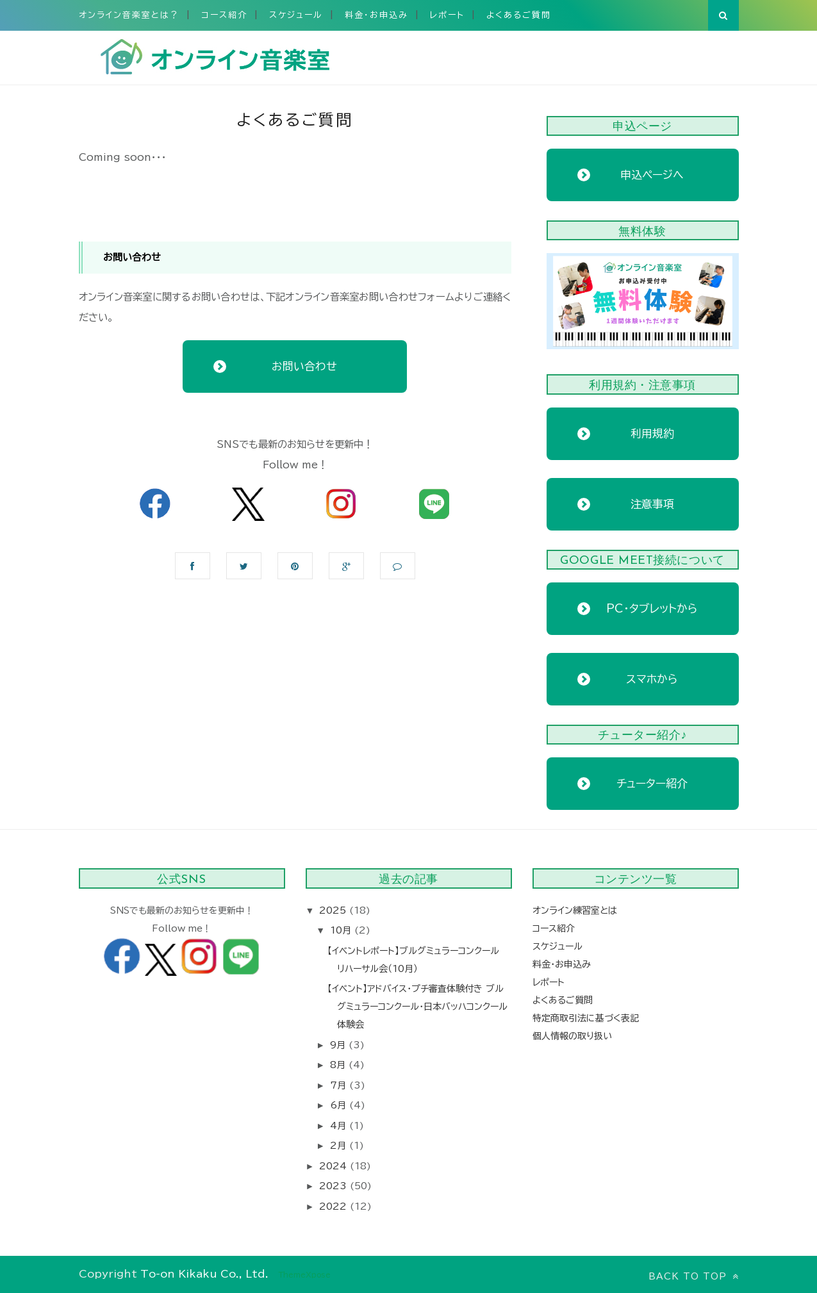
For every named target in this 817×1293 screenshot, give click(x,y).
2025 (334, 910)
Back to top (693, 1276)
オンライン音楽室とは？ (129, 15)
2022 (334, 1206)
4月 (339, 1125)
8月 (339, 1064)
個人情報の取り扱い (572, 1036)
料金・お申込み (376, 15)
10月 (342, 930)
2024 (334, 1166)
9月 (339, 1045)
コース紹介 (224, 15)
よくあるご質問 (518, 15)
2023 (334, 1186)
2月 (339, 1145)
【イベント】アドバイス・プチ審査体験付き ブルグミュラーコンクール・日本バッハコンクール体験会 (417, 1006)
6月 (339, 1105)
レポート (447, 15)
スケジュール (296, 15)
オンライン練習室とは (574, 910)
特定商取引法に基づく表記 (585, 1018)
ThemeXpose (305, 1274)
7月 (339, 1085)
